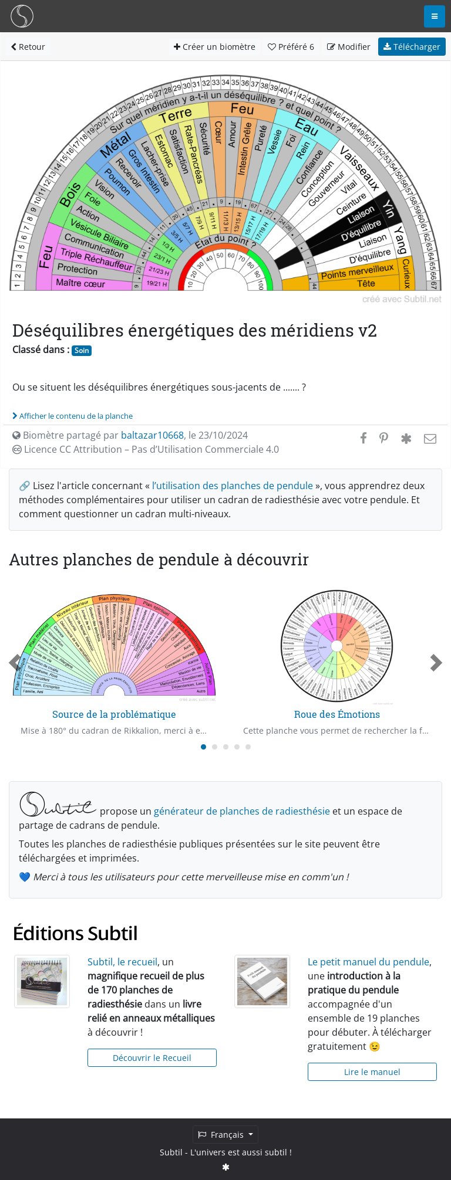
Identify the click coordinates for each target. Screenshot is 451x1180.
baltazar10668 (152, 435)
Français (222, 1134)
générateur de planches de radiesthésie (242, 811)
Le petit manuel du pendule (368, 961)
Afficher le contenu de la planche (72, 416)
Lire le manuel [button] (372, 1071)
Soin (82, 350)
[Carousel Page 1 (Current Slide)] (203, 747)
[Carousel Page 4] (237, 747)
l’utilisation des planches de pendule (232, 485)
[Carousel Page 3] (225, 747)
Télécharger (411, 46)
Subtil (171, 1152)
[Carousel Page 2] (214, 747)
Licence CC (145, 449)
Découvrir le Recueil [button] (152, 1057)
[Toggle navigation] (434, 16)
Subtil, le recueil (122, 961)
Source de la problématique (114, 714)
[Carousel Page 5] (248, 747)
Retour (28, 46)
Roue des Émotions (337, 714)
